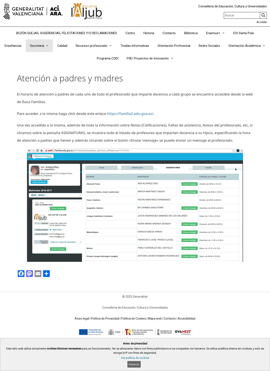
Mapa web (155, 318)
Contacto (169, 33)
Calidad (62, 46)
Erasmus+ (217, 33)
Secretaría (41, 45)
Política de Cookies (133, 318)
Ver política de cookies (135, 357)
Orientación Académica (249, 45)
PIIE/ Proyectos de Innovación (152, 58)
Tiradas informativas (134, 46)
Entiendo (134, 364)
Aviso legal (82, 318)
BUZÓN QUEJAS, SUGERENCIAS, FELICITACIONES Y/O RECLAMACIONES (66, 33)
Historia (148, 33)
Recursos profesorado (96, 45)
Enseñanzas (13, 46)
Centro (130, 33)
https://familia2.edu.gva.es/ (130, 113)
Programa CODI (107, 58)
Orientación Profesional (174, 46)
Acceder (261, 22)
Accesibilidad (186, 318)
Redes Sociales (209, 46)
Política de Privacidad (105, 318)
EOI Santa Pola (243, 33)
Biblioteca (191, 33)
